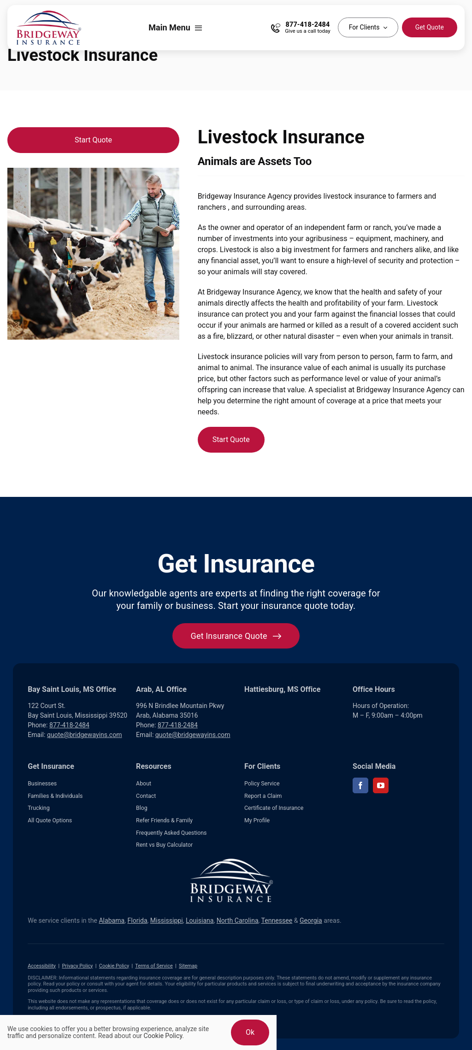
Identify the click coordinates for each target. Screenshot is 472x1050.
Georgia (311, 920)
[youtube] (381, 785)
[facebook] (360, 785)
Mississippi (166, 920)
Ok (250, 1032)
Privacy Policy (77, 966)
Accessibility (42, 966)
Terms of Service (153, 966)
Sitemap (188, 966)
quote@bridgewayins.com (84, 734)
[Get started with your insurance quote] (236, 636)
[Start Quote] (93, 140)
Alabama (111, 920)
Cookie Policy (114, 966)
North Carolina (238, 920)
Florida (138, 920)
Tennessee (277, 920)
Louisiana (200, 920)
